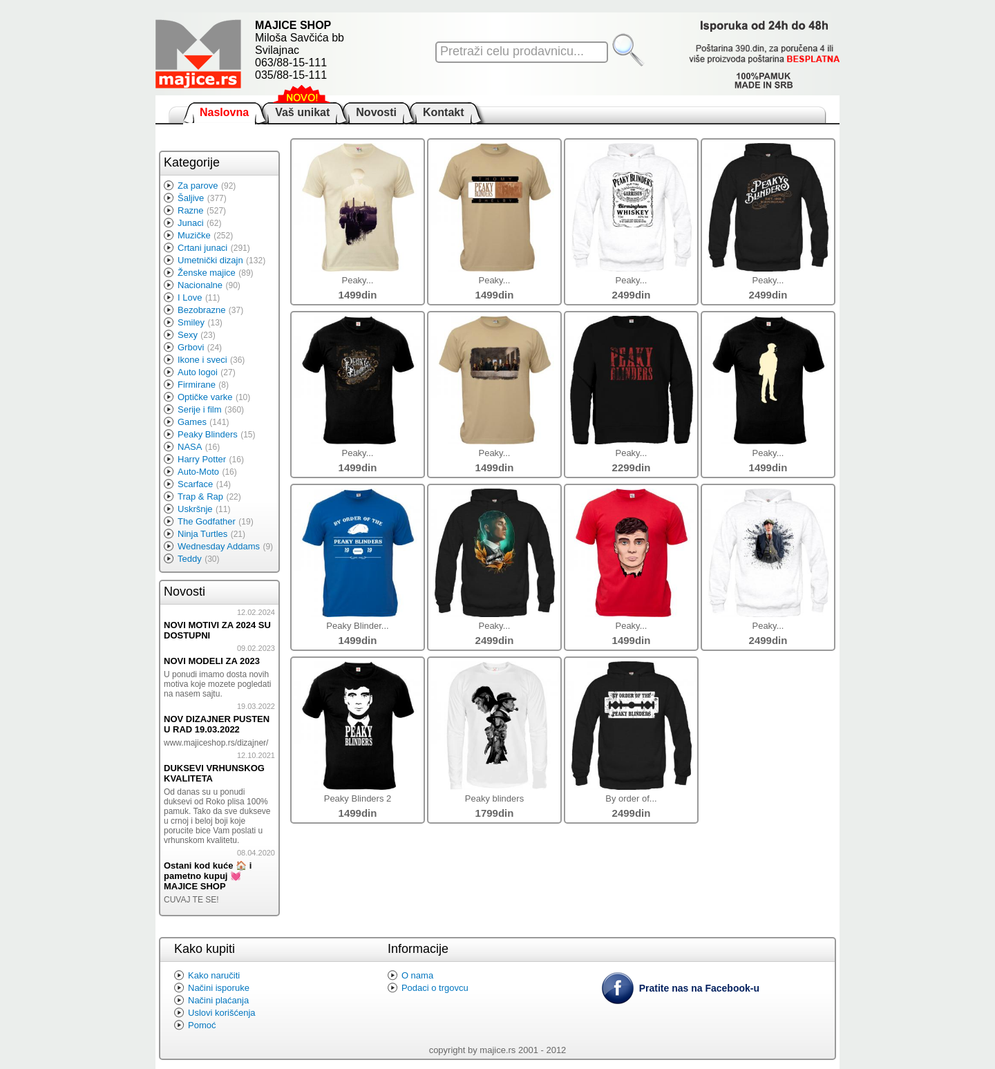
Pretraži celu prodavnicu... (512, 51)
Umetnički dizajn (210, 260)
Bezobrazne (201, 310)
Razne (191, 210)
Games (192, 422)
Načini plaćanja (218, 1000)
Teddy (190, 559)
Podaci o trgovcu (434, 988)
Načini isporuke (218, 988)
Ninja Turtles (202, 534)
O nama (417, 975)
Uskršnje (195, 509)
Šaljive (191, 198)
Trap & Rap (200, 496)
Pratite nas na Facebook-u (699, 988)
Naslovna (224, 112)
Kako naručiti (214, 975)
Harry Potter (202, 459)
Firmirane (197, 384)
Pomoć (202, 1025)
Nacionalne (200, 285)
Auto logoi (198, 372)
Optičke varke (205, 397)
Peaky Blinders (208, 434)
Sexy (188, 335)
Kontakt (443, 112)
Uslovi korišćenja (222, 1012)
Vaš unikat (302, 112)
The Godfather (207, 521)
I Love (190, 297)
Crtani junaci (202, 248)
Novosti (376, 112)
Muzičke (194, 235)
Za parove (198, 185)
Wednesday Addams (219, 546)
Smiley (191, 322)
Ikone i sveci (202, 359)
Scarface (195, 484)
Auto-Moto (198, 471)
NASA (190, 447)
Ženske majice (207, 272)
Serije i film (200, 409)
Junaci (191, 223)
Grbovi (191, 347)
